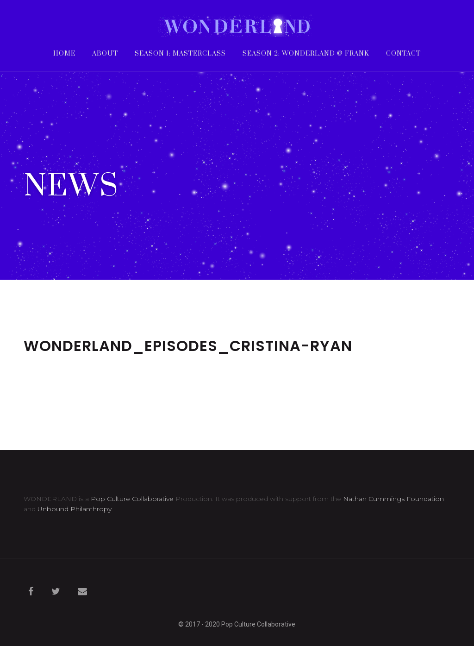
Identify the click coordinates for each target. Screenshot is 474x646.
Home (64, 54)
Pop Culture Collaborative (132, 499)
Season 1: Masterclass (180, 54)
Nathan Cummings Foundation (393, 499)
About (105, 54)
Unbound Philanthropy (74, 509)
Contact (403, 54)
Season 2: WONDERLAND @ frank (306, 54)
